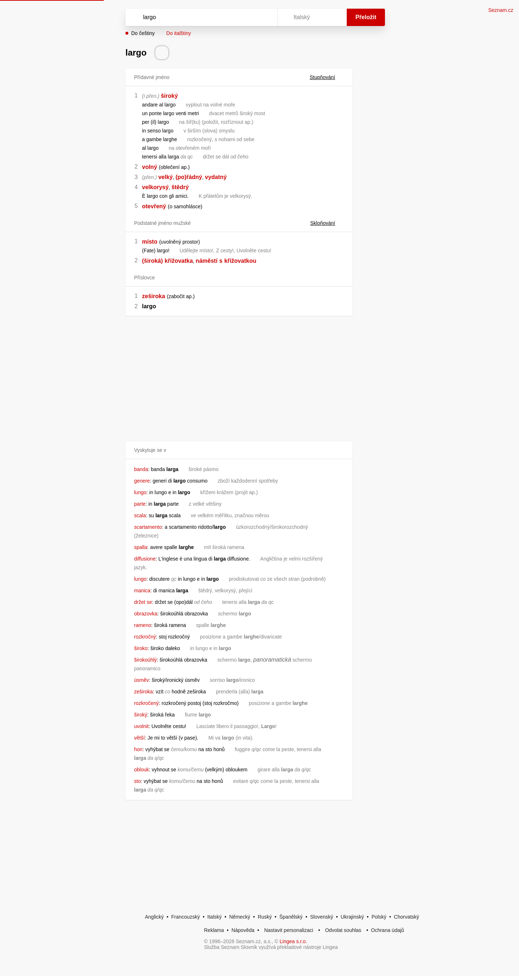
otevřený (154, 206)
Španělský (291, 917)
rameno (142, 625)
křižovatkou (240, 261)
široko (140, 648)
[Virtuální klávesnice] (265, 17)
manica (142, 590)
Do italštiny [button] (178, 33)
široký (169, 96)
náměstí (206, 261)
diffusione (145, 559)
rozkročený (146, 703)
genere (142, 481)
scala (140, 515)
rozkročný (145, 637)
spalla (140, 547)
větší (139, 738)
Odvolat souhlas (343, 930)
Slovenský (321, 917)
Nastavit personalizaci (288, 930)
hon (138, 749)
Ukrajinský (352, 917)
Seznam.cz (500, 10)
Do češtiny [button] (143, 33)
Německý (239, 917)
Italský (214, 917)
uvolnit (141, 726)
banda (141, 469)
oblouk (141, 769)
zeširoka (153, 296)
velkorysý (155, 187)
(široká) (152, 261)
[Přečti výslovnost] (162, 52)
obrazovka (146, 613)
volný (149, 167)
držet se (143, 602)
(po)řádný (189, 177)
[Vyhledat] (200, 17)
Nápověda (242, 930)
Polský (379, 917)
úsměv (141, 680)
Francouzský (185, 917)
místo (150, 242)
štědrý (180, 187)
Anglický (154, 917)
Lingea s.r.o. (293, 941)
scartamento (148, 527)
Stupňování (327, 77)
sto (137, 781)
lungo (140, 492)
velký (165, 177)
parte (140, 504)
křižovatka (179, 261)
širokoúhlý (145, 660)
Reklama (214, 930)
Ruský (265, 917)
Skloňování (327, 223)
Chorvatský (406, 917)
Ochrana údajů (387, 930)
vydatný (216, 177)
